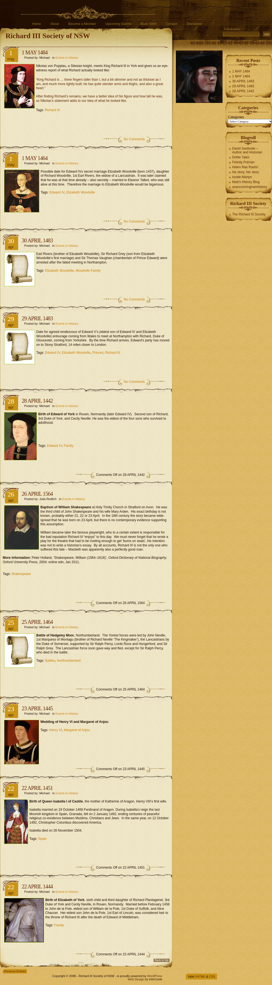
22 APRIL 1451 (37, 788)
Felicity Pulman (243, 162)
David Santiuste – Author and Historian (247, 150)
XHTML (200, 976)
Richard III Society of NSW (47, 36)
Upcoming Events (118, 24)
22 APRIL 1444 (37, 886)
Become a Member (82, 24)
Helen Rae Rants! (245, 167)
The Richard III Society (248, 214)
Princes (97, 353)
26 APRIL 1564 (37, 494)
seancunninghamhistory (249, 187)
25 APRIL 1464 (37, 622)
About (54, 24)
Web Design (136, 979)
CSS (212, 976)
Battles (50, 661)
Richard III (52, 110)
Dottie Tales (240, 157)
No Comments (134, 139)
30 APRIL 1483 (37, 240)
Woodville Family (88, 271)
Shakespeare (21, 574)
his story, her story (245, 172)
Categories (236, 117)
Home (36, 24)
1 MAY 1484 (35, 52)
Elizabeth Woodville (80, 192)
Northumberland (69, 661)
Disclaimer (194, 24)
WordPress (154, 976)
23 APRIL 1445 (37, 708)
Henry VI (55, 730)
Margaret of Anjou (77, 730)
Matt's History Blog (246, 182)
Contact (171, 24)
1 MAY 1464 (35, 158)
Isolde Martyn (242, 177)
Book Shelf (149, 24)
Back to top (161, 960)
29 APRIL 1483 (37, 318)
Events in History (66, 57)
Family (68, 446)
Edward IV (56, 192)
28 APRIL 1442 (37, 401)
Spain (42, 839)
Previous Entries (15, 971)
